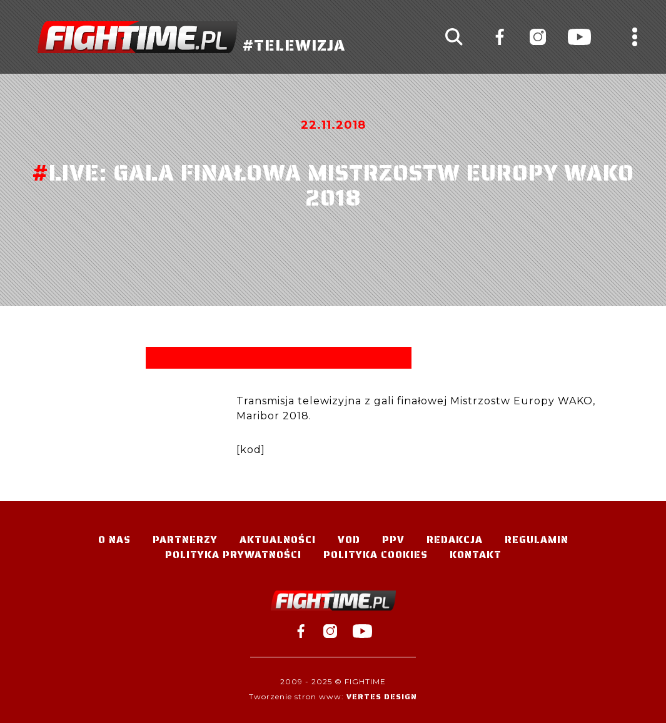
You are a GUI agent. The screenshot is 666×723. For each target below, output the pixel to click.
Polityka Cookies (375, 554)
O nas (114, 539)
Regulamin (536, 539)
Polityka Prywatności (233, 554)
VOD (349, 539)
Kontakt (476, 554)
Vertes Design (381, 696)
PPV (393, 539)
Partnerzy (185, 539)
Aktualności (278, 539)
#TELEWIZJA (191, 37)
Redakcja (454, 539)
